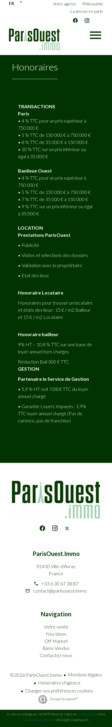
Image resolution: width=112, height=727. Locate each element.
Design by (63, 699)
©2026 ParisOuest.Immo (36, 675)
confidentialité (87, 714)
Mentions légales (85, 674)
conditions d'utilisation (39, 720)
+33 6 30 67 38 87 (60, 583)
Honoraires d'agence (59, 682)
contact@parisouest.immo (60, 590)
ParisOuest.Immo (56, 553)
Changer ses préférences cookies (59, 690)
